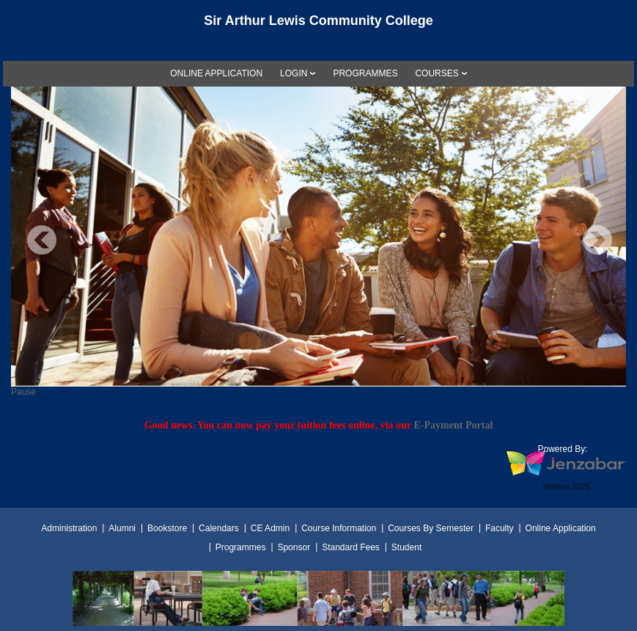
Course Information (338, 528)
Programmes (241, 547)
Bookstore (167, 528)
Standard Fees (351, 547)
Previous (41, 240)
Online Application (561, 528)
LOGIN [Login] (293, 73)
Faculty (499, 528)
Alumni (122, 528)
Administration (69, 528)
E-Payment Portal (453, 425)
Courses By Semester (431, 528)
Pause (23, 392)
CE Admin (270, 528)
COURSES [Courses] (436, 73)
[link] (216, 73)
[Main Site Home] (319, 25)
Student (406, 547)
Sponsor (293, 547)
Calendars (219, 528)
